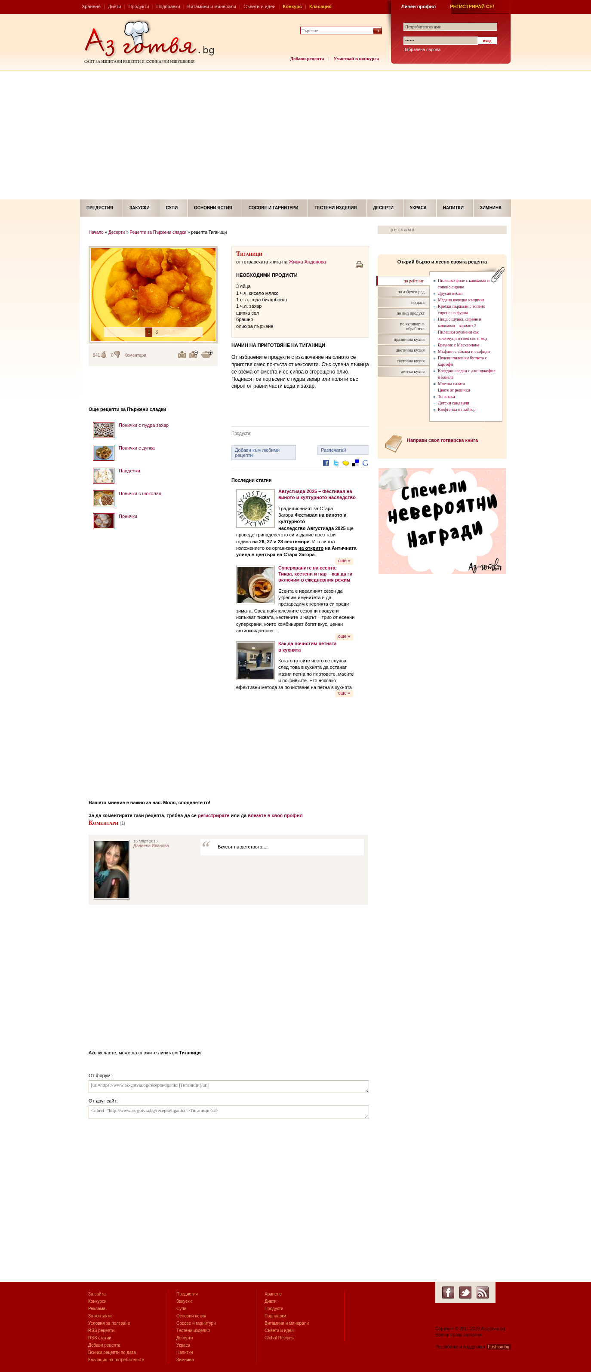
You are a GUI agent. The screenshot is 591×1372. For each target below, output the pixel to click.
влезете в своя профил (275, 815)
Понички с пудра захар (144, 425)
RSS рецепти (101, 1330)
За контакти (100, 1316)
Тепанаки (446, 396)
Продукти (138, 6)
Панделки (129, 470)
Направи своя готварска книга (442, 440)
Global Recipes (279, 1337)
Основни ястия (213, 207)
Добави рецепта (307, 58)
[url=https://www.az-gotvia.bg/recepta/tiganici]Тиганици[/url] (229, 1086)
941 (96, 355)
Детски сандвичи (453, 403)
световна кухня (411, 360)
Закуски (139, 207)
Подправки (168, 6)
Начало (96, 232)
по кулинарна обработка (412, 326)
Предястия (99, 207)
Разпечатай (333, 450)
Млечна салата (451, 383)
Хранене (91, 6)
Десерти (383, 207)
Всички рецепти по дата (112, 1352)
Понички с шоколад (140, 493)
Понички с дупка (137, 447)
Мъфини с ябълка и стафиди (464, 351)
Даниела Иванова (151, 845)
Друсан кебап (450, 293)
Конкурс (292, 6)
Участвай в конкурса (356, 58)
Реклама (96, 1308)
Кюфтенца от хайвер (457, 409)
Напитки (453, 207)
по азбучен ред (411, 291)
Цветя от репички (454, 390)
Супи (172, 207)
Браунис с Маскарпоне (458, 345)
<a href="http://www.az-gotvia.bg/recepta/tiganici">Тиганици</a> (229, 1112)
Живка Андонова (307, 261)
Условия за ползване (109, 1323)
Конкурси (97, 1301)
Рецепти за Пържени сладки (158, 232)
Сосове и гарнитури (274, 207)
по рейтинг (413, 281)
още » (344, 560)
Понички (128, 516)
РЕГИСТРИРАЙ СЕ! (472, 6)
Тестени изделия (335, 207)
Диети (114, 6)
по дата (418, 302)
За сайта (97, 1294)
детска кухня (413, 371)
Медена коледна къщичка (461, 299)
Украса (418, 207)
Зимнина (491, 207)
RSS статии (99, 1337)
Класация (320, 6)
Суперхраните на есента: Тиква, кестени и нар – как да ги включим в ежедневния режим (315, 574)
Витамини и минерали (212, 6)
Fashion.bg (498, 1346)
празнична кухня (409, 339)
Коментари (135, 355)
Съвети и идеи (259, 6)
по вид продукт (411, 313)
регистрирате (214, 815)
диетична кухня (410, 350)
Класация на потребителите (116, 1359)
